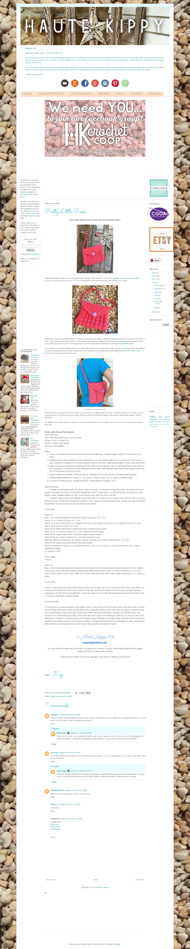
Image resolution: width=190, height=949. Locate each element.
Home (28, 94)
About (120, 94)
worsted (69, 696)
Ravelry (30, 194)
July (156, 295)
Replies (56, 729)
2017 (154, 279)
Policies (154, 94)
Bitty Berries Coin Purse (35, 377)
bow (160, 419)
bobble (53, 696)
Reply (53, 724)
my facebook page (126, 344)
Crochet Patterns (51, 94)
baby (156, 422)
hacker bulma (56, 827)
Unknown (54, 715)
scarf (151, 426)
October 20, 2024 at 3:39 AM (69, 804)
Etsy (22, 197)
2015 (154, 312)
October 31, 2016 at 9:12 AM (69, 752)
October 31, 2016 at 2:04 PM (81, 771)
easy (58, 696)
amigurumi (162, 424)
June (156, 299)
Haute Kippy (62, 733)
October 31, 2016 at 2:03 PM (81, 733)
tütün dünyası (56, 829)
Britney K (54, 804)
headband (153, 419)
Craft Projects (81, 94)
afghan (156, 424)
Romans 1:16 (30, 48)
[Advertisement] (95, 180)
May (156, 308)
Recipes (103, 94)
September (158, 289)
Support (136, 94)
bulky (168, 424)
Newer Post (51, 880)
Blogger (118, 944)
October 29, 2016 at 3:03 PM (69, 715)
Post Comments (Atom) (100, 887)
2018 (154, 276)
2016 (154, 282)
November (158, 285)
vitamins (155, 426)
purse (63, 696)
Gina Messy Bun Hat (35, 356)
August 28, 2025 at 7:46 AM (71, 819)
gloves (167, 419)
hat (160, 417)
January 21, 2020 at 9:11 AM (76, 790)
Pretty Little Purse (158, 303)
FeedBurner (35, 254)
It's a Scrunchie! (35, 440)
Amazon (23, 194)
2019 (154, 273)
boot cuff (162, 422)
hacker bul (54, 824)
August (157, 292)
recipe (152, 422)
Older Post (139, 880)
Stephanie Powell (57, 790)
